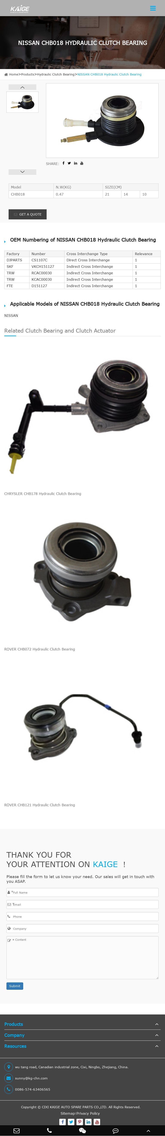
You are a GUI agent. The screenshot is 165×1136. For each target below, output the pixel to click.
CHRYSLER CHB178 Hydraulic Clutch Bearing (42, 494)
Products (27, 74)
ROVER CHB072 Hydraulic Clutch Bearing (39, 649)
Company (14, 1035)
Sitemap (68, 1113)
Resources (15, 1046)
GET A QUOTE (27, 214)
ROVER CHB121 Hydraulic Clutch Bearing (39, 805)
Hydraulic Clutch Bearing (56, 74)
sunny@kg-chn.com (26, 1078)
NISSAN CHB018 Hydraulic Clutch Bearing (109, 74)
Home (13, 74)
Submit (14, 986)
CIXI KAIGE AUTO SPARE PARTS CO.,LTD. (74, 1107)
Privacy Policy (88, 1113)
